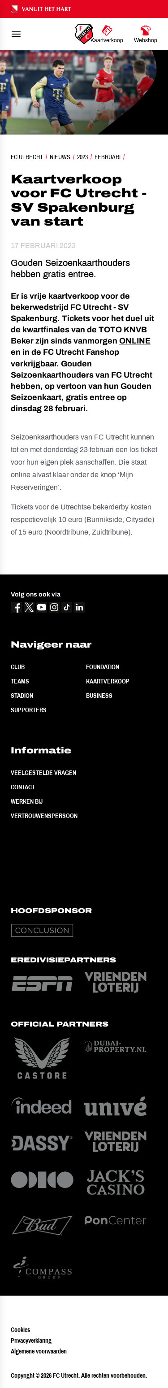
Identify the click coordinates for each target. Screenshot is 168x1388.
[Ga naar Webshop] (145, 34)
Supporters (29, 710)
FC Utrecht (27, 157)
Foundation (102, 667)
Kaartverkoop (107, 681)
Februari (108, 157)
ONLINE (135, 340)
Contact (23, 787)
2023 (82, 157)
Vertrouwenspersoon (44, 816)
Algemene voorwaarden (39, 1351)
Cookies (20, 1330)
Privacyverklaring (31, 1340)
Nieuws (60, 157)
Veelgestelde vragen (43, 773)
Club (18, 667)
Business (99, 696)
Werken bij (27, 801)
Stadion (22, 696)
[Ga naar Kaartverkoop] (106, 34)
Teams (20, 681)
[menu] (16, 34)
